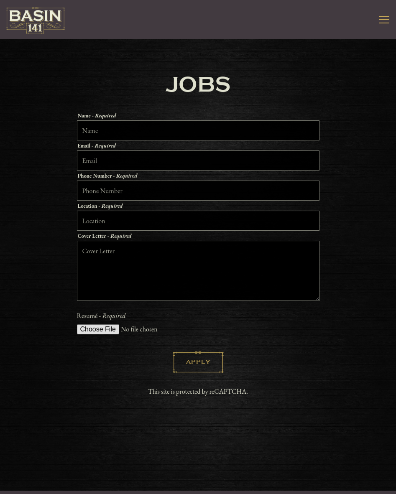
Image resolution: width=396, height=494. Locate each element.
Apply (198, 363)
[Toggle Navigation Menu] (384, 19)
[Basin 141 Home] (35, 19)
